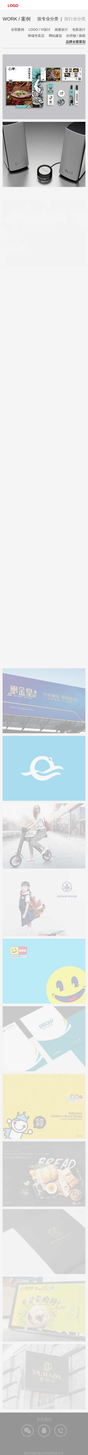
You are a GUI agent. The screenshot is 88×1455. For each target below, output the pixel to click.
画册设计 (61, 29)
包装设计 (78, 29)
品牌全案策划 (75, 42)
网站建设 (55, 36)
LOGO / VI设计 (39, 29)
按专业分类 (47, 19)
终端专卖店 (36, 36)
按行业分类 (74, 19)
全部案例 (17, 29)
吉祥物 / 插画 (75, 36)
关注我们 (44, 1422)
